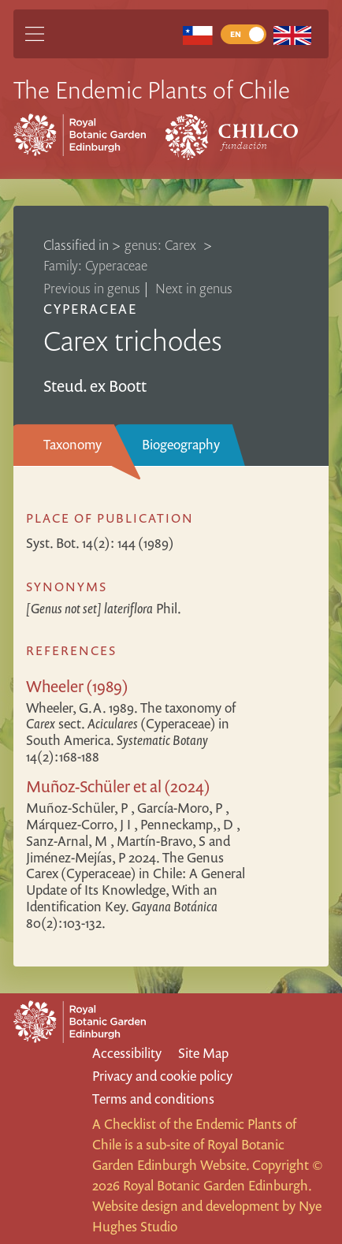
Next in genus (193, 288)
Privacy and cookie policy (162, 1076)
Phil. (103, 608)
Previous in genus (91, 288)
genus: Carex (162, 245)
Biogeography (181, 444)
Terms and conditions (153, 1098)
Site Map (203, 1053)
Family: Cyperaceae (95, 265)
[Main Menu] (35, 34)
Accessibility (127, 1053)
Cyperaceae (90, 309)
